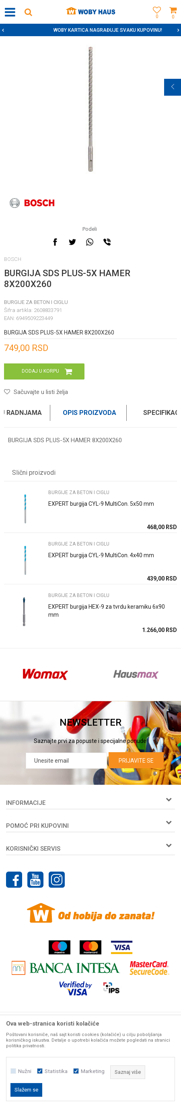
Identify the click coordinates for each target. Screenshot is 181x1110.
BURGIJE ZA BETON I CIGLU (36, 302)
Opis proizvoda (89, 413)
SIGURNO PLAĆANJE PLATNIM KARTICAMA (90, 30)
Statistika (56, 1071)
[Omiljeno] (155, 21)
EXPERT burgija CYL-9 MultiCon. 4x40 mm (101, 555)
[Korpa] (173, 21)
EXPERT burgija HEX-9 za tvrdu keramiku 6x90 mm (106, 610)
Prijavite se (136, 760)
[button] (28, 12)
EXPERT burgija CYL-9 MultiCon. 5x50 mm (101, 504)
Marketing (93, 1071)
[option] (90, 30)
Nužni (24, 1071)
